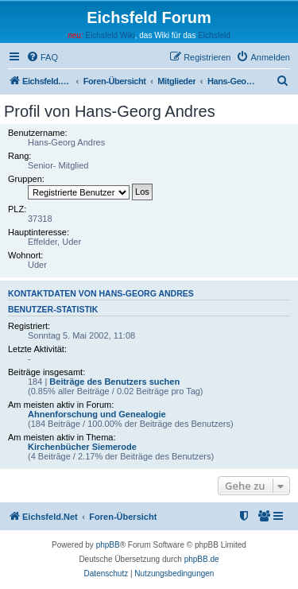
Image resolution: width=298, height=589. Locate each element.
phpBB (108, 545)
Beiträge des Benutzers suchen (114, 381)
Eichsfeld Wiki (109, 35)
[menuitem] (42, 57)
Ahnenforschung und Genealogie (97, 414)
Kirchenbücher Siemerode (82, 446)
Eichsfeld (214, 35)
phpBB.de (201, 559)
